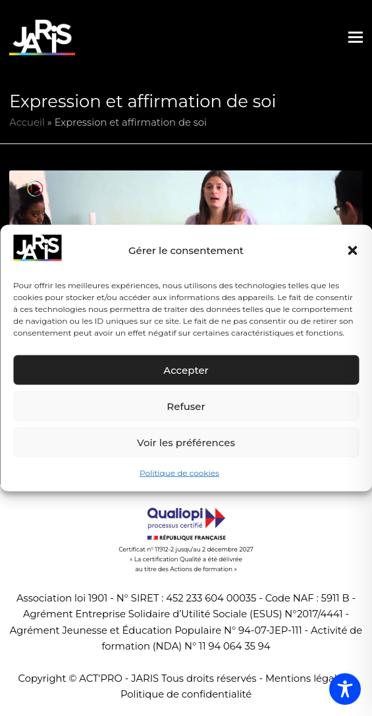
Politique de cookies (179, 473)
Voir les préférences (186, 442)
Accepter (185, 370)
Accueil (27, 122)
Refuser (186, 406)
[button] (352, 250)
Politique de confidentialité (186, 694)
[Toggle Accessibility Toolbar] (345, 689)
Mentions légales (306, 678)
